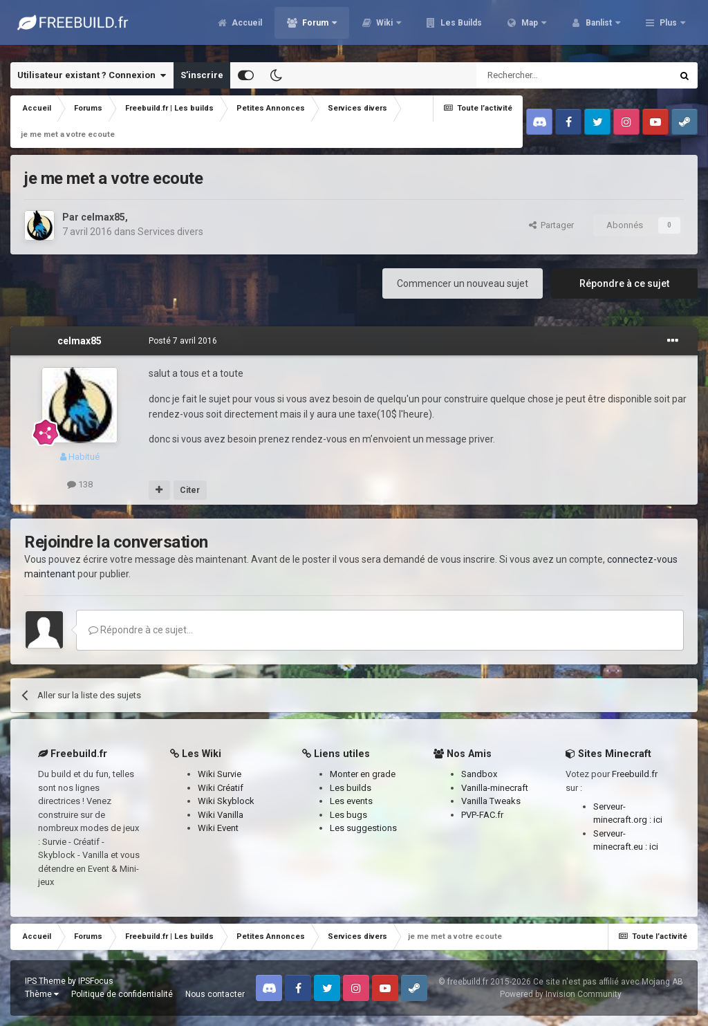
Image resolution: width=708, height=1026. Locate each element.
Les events (351, 801)
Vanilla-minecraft (494, 788)
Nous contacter (215, 994)
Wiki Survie (219, 774)
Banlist (599, 27)
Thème (42, 994)
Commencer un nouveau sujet (462, 283)
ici (657, 819)
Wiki (384, 27)
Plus (668, 27)
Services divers (170, 231)
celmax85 (103, 217)
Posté (183, 341)
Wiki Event (218, 828)
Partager (551, 225)
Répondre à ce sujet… (140, 629)
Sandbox (479, 774)
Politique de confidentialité (122, 994)
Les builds (350, 788)
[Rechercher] (544, 75)
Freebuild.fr (635, 774)
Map (529, 27)
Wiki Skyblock (226, 801)
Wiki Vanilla (220, 815)
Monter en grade (362, 774)
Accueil (246, 27)
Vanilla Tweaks (491, 801)
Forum (315, 27)
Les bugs (348, 815)
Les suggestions (363, 828)
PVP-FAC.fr (482, 815)
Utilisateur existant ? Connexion (91, 75)
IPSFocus (95, 981)
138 (80, 484)
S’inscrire (201, 75)
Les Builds (460, 27)
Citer (190, 490)
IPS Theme (45, 981)
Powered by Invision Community (561, 994)
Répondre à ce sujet (624, 283)
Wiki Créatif (220, 788)
